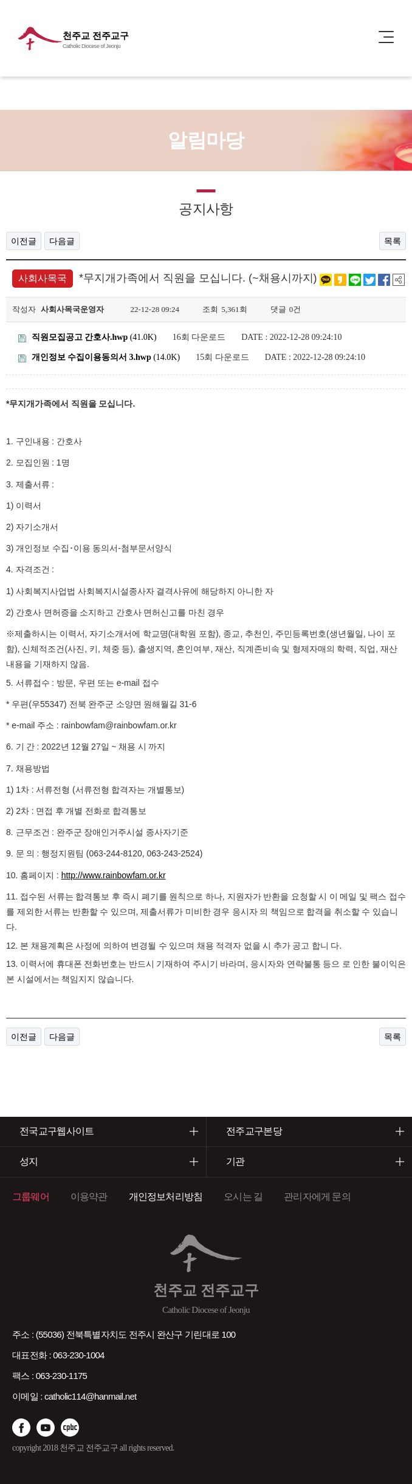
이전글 (23, 241)
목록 (392, 241)
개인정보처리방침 (166, 1196)
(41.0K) (87, 337)
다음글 (62, 241)
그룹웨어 (30, 1196)
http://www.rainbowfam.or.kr (113, 875)
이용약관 (89, 1196)
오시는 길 (243, 1196)
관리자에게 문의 (317, 1196)
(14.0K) (99, 357)
